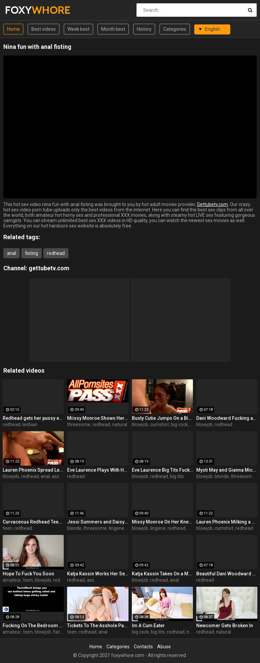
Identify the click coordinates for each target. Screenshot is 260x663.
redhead (56, 253)
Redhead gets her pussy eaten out (33, 418)
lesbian (29, 424)
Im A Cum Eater (148, 625)
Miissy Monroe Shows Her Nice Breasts (97, 418)
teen (7, 528)
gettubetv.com (49, 268)
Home (13, 29)
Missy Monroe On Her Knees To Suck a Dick (162, 522)
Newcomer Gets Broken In (224, 625)
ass (55, 476)
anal (11, 253)
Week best (78, 29)
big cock (179, 424)
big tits (177, 476)
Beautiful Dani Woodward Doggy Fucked (226, 573)
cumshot (159, 424)
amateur (12, 580)
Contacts (143, 646)
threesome (78, 424)
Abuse (164, 646)
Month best (113, 29)
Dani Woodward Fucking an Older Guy (226, 418)
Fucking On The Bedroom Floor (33, 625)
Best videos (43, 29)
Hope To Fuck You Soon (28, 573)
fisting (31, 253)
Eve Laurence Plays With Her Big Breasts (97, 470)
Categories (174, 29)
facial (59, 632)
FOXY (22, 9)
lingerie (116, 528)
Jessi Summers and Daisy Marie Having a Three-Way (97, 522)
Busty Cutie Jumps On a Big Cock (162, 418)
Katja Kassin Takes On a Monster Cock (162, 573)
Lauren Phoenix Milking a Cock (226, 522)
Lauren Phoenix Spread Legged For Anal (33, 470)
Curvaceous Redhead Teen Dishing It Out (33, 522)
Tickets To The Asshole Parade (97, 625)
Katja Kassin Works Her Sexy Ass (97, 573)
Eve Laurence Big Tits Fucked (162, 470)
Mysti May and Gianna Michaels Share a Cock (226, 470)
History (144, 29)
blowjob (140, 424)
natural (119, 424)
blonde (222, 476)
